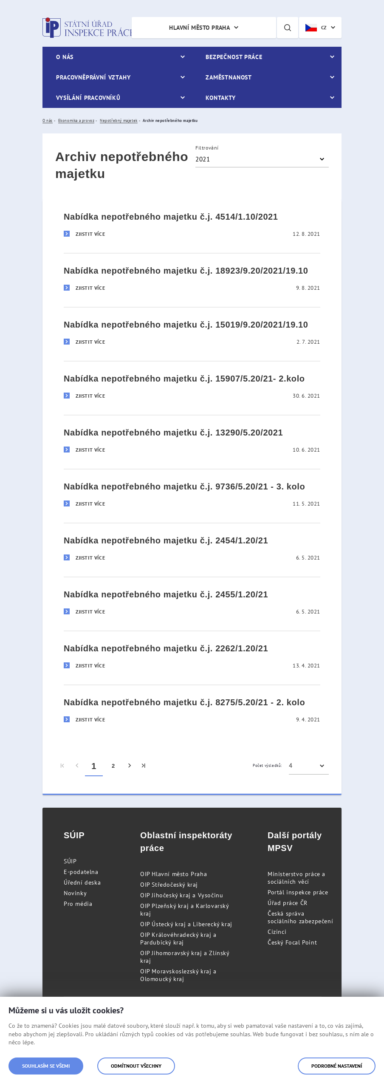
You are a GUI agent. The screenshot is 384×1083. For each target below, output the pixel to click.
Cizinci (277, 932)
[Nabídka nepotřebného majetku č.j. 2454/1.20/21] (192, 550)
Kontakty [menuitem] (221, 98)
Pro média (78, 904)
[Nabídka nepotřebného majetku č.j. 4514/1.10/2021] (192, 226)
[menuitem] (62, 766)
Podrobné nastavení (336, 1066)
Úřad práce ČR (288, 903)
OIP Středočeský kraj (169, 884)
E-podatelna (81, 872)
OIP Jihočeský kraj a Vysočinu (181, 895)
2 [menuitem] (113, 766)
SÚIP (70, 861)
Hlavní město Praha (199, 27)
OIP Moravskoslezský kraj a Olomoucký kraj (178, 975)
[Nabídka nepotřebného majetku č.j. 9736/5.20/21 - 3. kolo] (192, 496)
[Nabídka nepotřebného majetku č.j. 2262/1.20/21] (192, 657)
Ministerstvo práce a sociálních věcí (296, 877)
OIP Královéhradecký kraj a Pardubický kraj (178, 938)
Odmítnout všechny (136, 1066)
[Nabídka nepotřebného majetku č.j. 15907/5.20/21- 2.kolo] (192, 388)
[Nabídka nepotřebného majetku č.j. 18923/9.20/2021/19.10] (192, 280)
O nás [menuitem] (64, 57)
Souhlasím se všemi (46, 1066)
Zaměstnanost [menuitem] (229, 77)
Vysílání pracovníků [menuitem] (88, 98)
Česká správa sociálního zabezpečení (300, 917)
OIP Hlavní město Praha (173, 874)
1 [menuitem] (93, 766)
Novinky (75, 893)
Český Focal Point (292, 942)
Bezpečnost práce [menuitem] (234, 57)
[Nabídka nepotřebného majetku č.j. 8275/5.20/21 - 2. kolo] (192, 711)
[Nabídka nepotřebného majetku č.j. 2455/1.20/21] (192, 604)
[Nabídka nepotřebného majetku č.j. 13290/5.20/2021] (192, 442)
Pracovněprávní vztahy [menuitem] (93, 77)
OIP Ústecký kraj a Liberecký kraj (186, 924)
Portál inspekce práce (298, 892)
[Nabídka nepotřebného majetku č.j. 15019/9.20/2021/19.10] (192, 334)
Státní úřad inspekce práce (88, 27)
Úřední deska (82, 882)
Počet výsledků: (267, 765)
